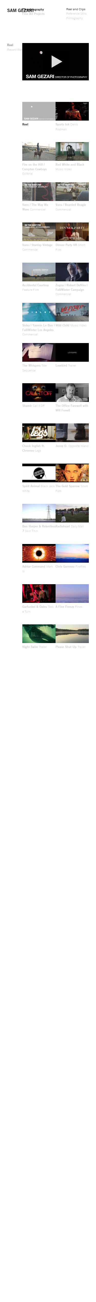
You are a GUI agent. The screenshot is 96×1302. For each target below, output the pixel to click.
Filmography (74, 18)
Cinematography (33, 9)
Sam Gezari (20, 10)
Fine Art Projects (33, 14)
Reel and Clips (75, 9)
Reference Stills (76, 14)
